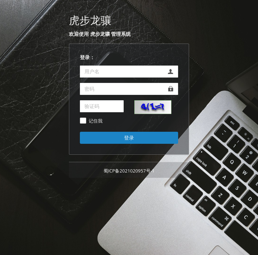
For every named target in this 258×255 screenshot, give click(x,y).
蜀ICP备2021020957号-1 (129, 171)
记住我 (95, 121)
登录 (129, 137)
